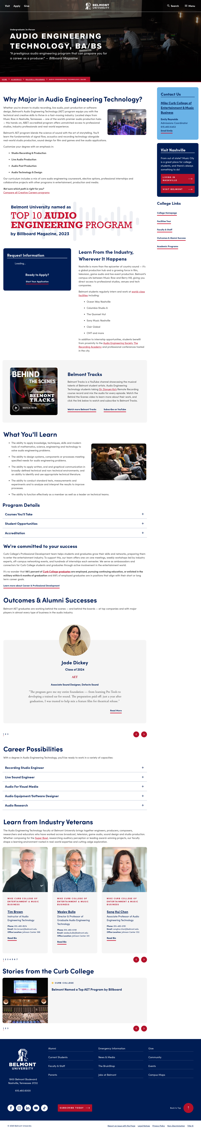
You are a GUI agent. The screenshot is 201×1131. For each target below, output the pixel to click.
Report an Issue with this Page (121, 1125)
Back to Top (181, 1108)
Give (26, 6)
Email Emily (167, 130)
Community (154, 1057)
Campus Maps (156, 1074)
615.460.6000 (23, 1090)
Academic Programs (167, 246)
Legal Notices (144, 1125)
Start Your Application (37, 281)
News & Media (106, 1057)
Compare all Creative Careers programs (26, 192)
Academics (16, 79)
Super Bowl (41, 838)
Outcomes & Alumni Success (171, 237)
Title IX (190, 1125)
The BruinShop (106, 1066)
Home (4, 79)
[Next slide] (144, 734)
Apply (17, 6)
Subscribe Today (75, 1108)
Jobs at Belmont (107, 1074)
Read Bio (12, 937)
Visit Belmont (178, 189)
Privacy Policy (158, 1125)
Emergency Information (111, 1048)
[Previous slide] (136, 734)
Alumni (52, 1048)
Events (152, 1066)
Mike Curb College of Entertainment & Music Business (177, 107)
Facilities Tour (164, 221)
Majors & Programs (35, 79)
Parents (52, 1074)
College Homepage (167, 212)
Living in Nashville (178, 179)
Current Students (58, 1057)
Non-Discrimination (176, 1125)
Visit (7, 6)
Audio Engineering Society (118, 343)
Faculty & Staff (164, 229)
